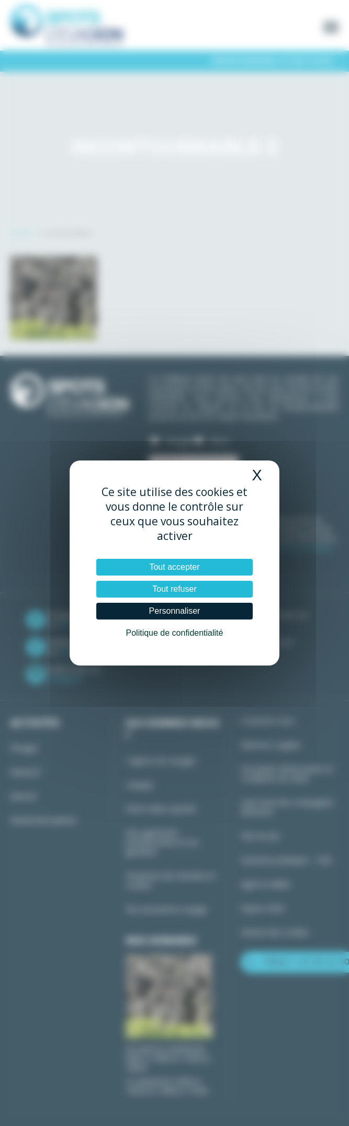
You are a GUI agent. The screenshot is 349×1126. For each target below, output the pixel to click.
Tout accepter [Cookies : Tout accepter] (174, 566)
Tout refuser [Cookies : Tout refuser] (174, 588)
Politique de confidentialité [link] (174, 632)
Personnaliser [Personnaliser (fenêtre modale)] (174, 610)
